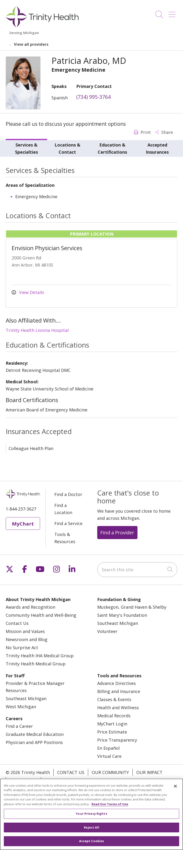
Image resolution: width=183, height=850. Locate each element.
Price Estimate (112, 732)
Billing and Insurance (118, 691)
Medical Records (114, 715)
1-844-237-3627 (21, 509)
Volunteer (107, 631)
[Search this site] (137, 569)
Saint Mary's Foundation (122, 615)
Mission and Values (25, 631)
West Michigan (21, 706)
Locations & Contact (67, 148)
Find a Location (63, 508)
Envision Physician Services (47, 248)
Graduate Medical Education (35, 734)
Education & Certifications (112, 148)
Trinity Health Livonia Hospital (37, 330)
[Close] (175, 791)
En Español (108, 748)
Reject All (91, 833)
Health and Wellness (118, 707)
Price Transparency (117, 740)
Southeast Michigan (117, 623)
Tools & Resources (64, 537)
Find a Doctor (68, 494)
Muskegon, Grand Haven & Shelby (131, 607)
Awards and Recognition (30, 607)
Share (164, 132)
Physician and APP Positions (34, 742)
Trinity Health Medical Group (36, 664)
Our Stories (23, 781)
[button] (173, 12)
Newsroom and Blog (26, 639)
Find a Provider (117, 532)
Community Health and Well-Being (41, 615)
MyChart (23, 523)
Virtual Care (109, 756)
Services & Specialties (26, 148)
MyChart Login (112, 724)
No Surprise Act (22, 647)
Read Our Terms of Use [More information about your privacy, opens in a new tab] (110, 809)
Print (142, 132)
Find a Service (68, 523)
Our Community (110, 772)
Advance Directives (116, 683)
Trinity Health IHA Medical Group (40, 655)
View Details (28, 292)
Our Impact (149, 772)
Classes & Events (114, 699)
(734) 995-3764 (93, 97)
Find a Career (19, 726)
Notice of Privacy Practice (75, 781)
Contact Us (17, 623)
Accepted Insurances (157, 148)
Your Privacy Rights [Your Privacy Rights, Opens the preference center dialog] (91, 819)
